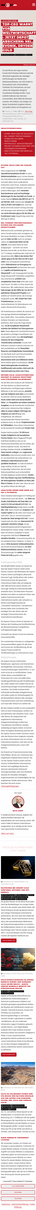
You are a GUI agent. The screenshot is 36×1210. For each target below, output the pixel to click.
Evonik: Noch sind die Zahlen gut (19, 134)
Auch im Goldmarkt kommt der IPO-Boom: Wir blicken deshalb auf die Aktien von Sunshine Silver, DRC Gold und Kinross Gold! (17, 1098)
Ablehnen (18, 1198)
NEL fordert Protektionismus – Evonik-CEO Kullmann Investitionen (18, 138)
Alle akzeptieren (18, 1186)
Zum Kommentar (8, 940)
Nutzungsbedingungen (10, 786)
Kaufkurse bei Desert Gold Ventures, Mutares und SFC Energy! (15, 890)
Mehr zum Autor (7, 833)
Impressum (6, 1204)
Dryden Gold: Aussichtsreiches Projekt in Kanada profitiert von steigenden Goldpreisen (19, 146)
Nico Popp (28, 111)
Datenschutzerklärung (20, 1204)
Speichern (18, 1192)
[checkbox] (2, 1181)
